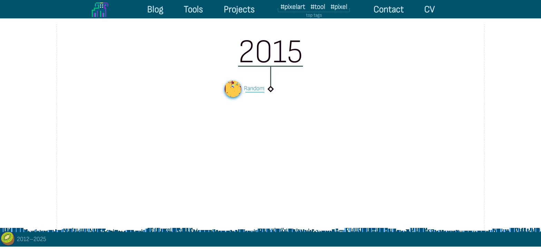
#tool (318, 7)
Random (254, 88)
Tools (193, 9)
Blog (155, 9)
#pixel (339, 7)
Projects (239, 9)
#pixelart (293, 7)
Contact (388, 9)
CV (429, 9)
